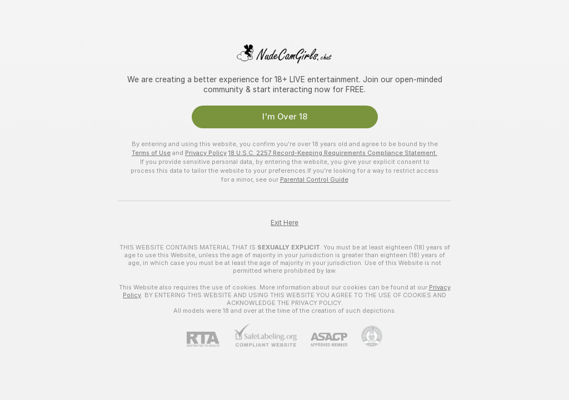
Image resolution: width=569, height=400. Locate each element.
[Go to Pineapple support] (364, 336)
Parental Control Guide (314, 179)
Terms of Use (151, 153)
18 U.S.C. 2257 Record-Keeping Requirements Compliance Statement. (332, 153)
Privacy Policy (206, 153)
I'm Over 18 (284, 117)
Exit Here (284, 223)
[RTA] (210, 339)
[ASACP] (322, 340)
